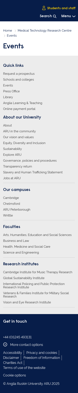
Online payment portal (19, 109)
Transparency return (17, 166)
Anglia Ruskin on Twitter (18, 330)
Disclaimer (11, 358)
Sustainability (12, 149)
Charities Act (12, 363)
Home (7, 30)
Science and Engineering (21, 252)
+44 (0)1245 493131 (17, 337)
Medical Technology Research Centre (45, 30)
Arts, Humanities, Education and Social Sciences (37, 235)
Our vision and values (18, 137)
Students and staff (59, 8)
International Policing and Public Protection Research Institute (34, 285)
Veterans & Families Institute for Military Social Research (36, 294)
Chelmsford (11, 204)
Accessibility (12, 353)
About (7, 125)
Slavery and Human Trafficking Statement (33, 172)
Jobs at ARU (12, 178)
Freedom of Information (42, 358)
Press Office (11, 91)
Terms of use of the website (24, 368)
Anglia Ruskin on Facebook (6, 330)
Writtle (8, 215)
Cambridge (11, 198)
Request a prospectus (19, 74)
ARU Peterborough (16, 209)
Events (8, 85)
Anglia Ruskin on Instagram (12, 330)
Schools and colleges (18, 79)
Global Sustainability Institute (24, 278)
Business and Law (16, 241)
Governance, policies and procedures (30, 160)
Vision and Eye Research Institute (27, 302)
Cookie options (14, 375)
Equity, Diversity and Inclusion (24, 143)
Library (8, 97)
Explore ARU (12, 155)
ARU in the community (19, 131)
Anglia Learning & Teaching (22, 103)
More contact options (23, 344)
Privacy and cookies (41, 353)
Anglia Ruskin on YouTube (24, 330)
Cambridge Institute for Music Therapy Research (37, 272)
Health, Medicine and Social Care (26, 247)
